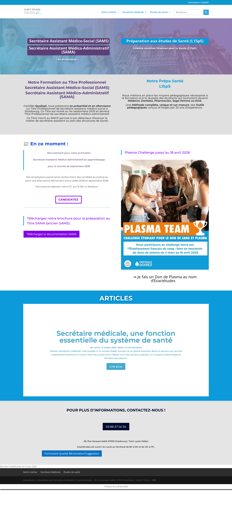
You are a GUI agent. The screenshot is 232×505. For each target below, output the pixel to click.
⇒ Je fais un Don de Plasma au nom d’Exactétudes (165, 278)
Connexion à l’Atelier (198, 2)
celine (97, 347)
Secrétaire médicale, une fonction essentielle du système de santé (116, 336)
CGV (154, 480)
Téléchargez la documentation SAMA (51, 234)
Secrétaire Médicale (133, 12)
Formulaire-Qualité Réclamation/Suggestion (72, 453)
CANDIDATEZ (68, 199)
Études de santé (159, 12)
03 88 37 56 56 (116, 426)
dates (120, 347)
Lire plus (115, 366)
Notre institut (109, 12)
